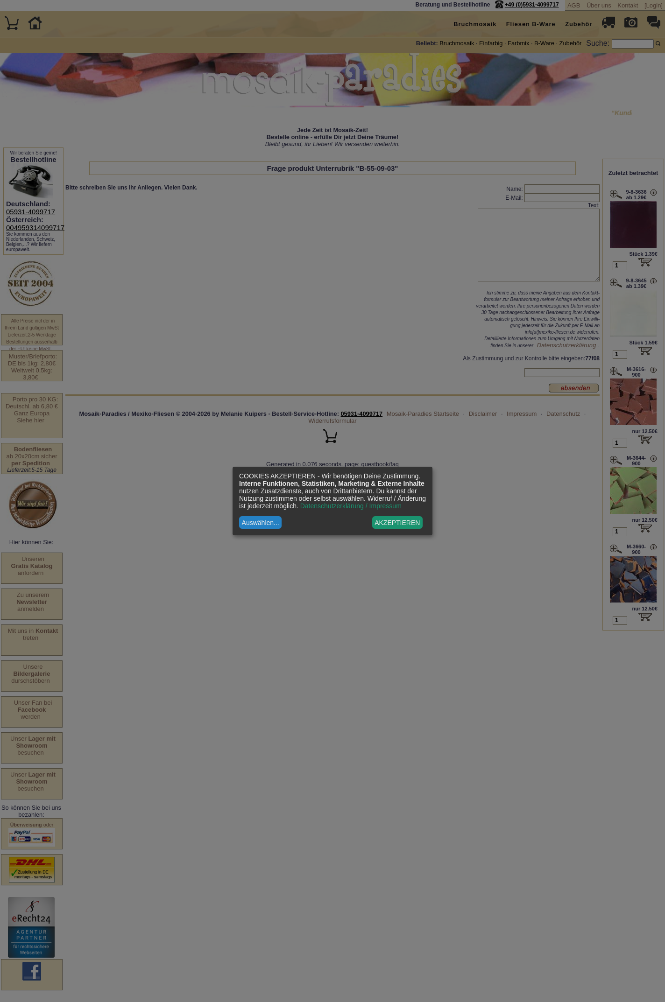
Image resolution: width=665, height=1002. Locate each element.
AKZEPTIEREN (397, 522)
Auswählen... (260, 522)
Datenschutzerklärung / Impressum (351, 506)
